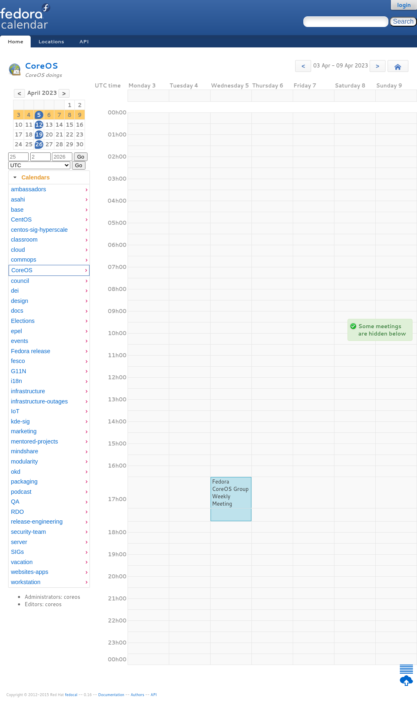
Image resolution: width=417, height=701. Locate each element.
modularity (24, 461)
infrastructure (28, 391)
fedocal (71, 694)
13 (49, 124)
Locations (51, 41)
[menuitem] (49, 189)
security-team (28, 532)
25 (29, 144)
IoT (15, 411)
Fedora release (30, 351)
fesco (18, 361)
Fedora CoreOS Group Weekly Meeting (230, 492)
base (17, 209)
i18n (16, 381)
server (19, 542)
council (20, 281)
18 (29, 134)
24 (18, 144)
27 (49, 144)
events (19, 341)
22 (70, 134)
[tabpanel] (49, 385)
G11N (18, 371)
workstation (25, 582)
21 (59, 134)
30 (80, 144)
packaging (24, 481)
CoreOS (41, 65)
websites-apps (29, 572)
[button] (303, 66)
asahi (18, 199)
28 (59, 144)
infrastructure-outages (39, 401)
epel (16, 331)
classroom (24, 239)
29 (70, 144)
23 (80, 134)
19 (39, 134)
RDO (17, 511)
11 (29, 124)
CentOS (21, 219)
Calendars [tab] (30, 177)
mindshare (24, 451)
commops (23, 259)
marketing (24, 431)
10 (18, 124)
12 (39, 124)
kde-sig (20, 421)
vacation (22, 562)
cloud (18, 249)
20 (49, 134)
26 (39, 144)
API (84, 41)
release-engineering (37, 521)
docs (17, 310)
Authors (137, 694)
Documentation (111, 694)
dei (15, 290)
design (19, 301)
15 (70, 124)
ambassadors (28, 189)
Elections (23, 321)
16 (80, 124)
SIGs (17, 552)
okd (15, 471)
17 (18, 134)
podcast (21, 491)
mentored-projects (34, 441)
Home (15, 41)
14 (59, 124)
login (404, 5)
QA (15, 501)
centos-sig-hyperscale (39, 229)
